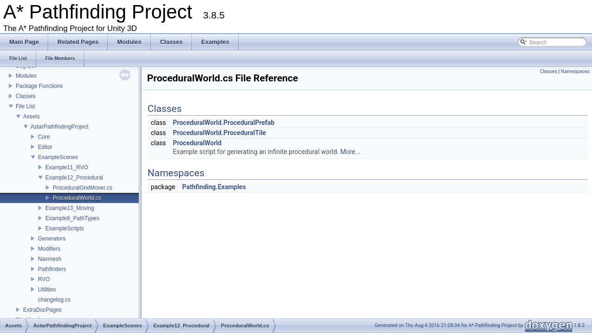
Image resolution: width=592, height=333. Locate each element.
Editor (45, 147)
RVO (44, 279)
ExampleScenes (58, 157)
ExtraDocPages (42, 310)
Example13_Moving (69, 208)
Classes (26, 96)
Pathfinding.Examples (214, 187)
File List (25, 106)
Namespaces (575, 71)
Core (44, 137)
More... (350, 151)
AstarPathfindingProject (59, 126)
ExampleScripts (64, 228)
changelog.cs (54, 299)
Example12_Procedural (74, 177)
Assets (31, 116)
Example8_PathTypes (72, 218)
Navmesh (50, 259)
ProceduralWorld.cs (77, 198)
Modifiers (49, 249)
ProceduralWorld (197, 143)
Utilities (47, 289)
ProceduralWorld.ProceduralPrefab (224, 122)
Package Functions (39, 86)
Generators (52, 238)
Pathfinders (52, 269)
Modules (26, 76)
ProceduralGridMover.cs (82, 188)
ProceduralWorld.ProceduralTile (219, 132)
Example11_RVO (66, 167)
